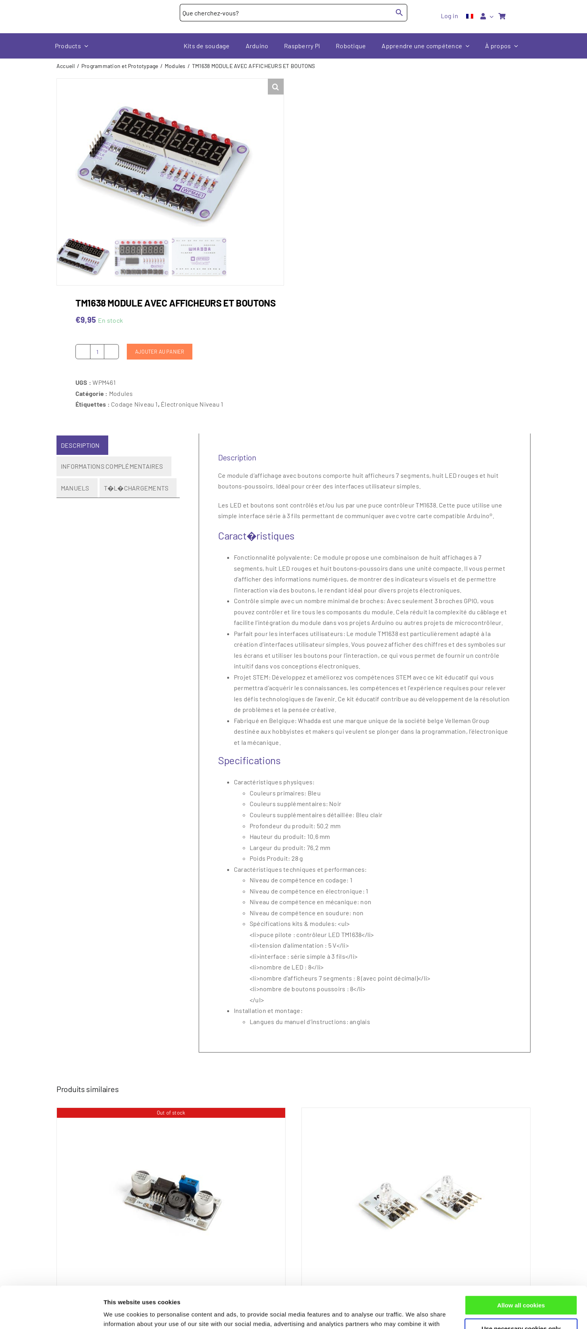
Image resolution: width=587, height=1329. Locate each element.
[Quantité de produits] (97, 352)
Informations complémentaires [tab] (112, 466)
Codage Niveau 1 (134, 404)
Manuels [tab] (75, 488)
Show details (121, 1313)
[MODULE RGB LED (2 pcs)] (416, 1194)
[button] (276, 87)
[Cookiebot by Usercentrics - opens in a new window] (51, 1314)
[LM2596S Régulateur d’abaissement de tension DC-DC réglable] (171, 1194)
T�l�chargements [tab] (136, 488)
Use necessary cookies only (521, 1286)
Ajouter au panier (159, 351)
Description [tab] (80, 445)
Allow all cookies (521, 1263)
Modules (121, 393)
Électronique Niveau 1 (192, 404)
